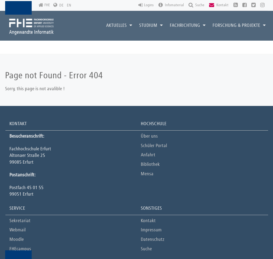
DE (61, 5)
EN (69, 5)
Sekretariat (20, 221)
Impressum (151, 230)
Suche (146, 249)
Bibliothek (150, 164)
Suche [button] (196, 5)
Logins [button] (146, 5)
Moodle (16, 239)
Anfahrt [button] (148, 155)
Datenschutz (152, 239)
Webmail (17, 230)
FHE (44, 5)
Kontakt (148, 221)
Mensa (147, 174)
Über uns (149, 136)
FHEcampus (20, 249)
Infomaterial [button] (171, 5)
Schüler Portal (154, 146)
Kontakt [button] (219, 5)
